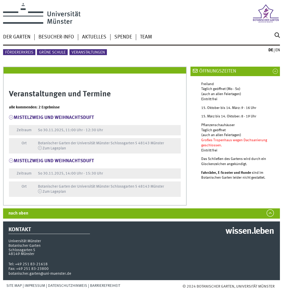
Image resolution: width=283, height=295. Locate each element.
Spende (123, 37)
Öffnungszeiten (217, 71)
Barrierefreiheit (105, 286)
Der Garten (17, 37)
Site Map (14, 286)
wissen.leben (250, 231)
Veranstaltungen (88, 52)
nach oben (18, 213)
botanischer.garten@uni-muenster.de (39, 274)
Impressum (35, 286)
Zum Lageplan (54, 148)
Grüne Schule (52, 52)
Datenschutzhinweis (67, 286)
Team (146, 37)
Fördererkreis (19, 52)
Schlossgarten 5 (21, 250)
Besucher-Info (56, 37)
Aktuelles (94, 37)
